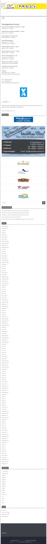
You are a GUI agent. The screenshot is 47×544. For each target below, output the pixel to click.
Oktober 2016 (4, 415)
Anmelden (4, 510)
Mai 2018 (4, 375)
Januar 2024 (4, 258)
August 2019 (4, 344)
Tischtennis (4, 494)
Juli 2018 (3, 371)
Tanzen (3, 492)
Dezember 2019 (5, 335)
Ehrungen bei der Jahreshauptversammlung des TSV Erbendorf (15, 215)
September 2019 (5, 342)
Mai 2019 (4, 350)
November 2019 (5, 337)
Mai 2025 (4, 232)
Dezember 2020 (5, 318)
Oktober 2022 (4, 281)
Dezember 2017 (5, 386)
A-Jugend (4, 475)
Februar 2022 (4, 295)
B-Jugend (4, 477)
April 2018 (4, 377)
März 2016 (4, 428)
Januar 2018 (4, 384)
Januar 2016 (4, 432)
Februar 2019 (4, 356)
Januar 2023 (4, 274)
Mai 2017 (4, 400)
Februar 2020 (4, 331)
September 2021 (5, 306)
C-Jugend (4, 479)
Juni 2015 (4, 447)
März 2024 (4, 253)
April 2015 (4, 451)
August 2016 (4, 419)
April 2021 (4, 314)
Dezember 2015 (5, 434)
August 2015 (4, 442)
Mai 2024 (4, 251)
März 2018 (4, 379)
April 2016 (4, 426)
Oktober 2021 (4, 304)
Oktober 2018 (4, 365)
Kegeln (3, 490)
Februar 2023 (4, 272)
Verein (3, 502)
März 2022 (4, 293)
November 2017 (5, 388)
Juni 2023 (4, 268)
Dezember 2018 (5, 360)
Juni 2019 (4, 348)
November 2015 (5, 436)
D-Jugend (4, 481)
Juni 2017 (4, 398)
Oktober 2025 (4, 228)
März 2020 (4, 329)
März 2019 (4, 354)
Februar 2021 (4, 316)
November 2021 (5, 302)
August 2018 (4, 369)
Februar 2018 (4, 381)
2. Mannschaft (5, 473)
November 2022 (5, 279)
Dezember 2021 (5, 300)
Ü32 (2, 500)
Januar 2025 (4, 239)
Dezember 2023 (5, 260)
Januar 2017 (4, 409)
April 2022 (4, 291)
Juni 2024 (4, 249)
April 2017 (4, 402)
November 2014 (5, 461)
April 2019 (4, 352)
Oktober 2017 (4, 390)
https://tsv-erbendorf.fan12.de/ (8, 110)
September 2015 (5, 440)
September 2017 (5, 392)
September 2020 (5, 325)
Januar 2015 (4, 457)
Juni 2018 (4, 373)
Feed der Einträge (5, 512)
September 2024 (5, 247)
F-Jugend (3, 485)
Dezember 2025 (5, 226)
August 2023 (4, 264)
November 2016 (5, 413)
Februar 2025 (4, 237)
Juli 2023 (3, 266)
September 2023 (5, 262)
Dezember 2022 (5, 276)
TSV (2, 496)
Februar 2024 (4, 255)
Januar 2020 (4, 333)
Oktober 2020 (4, 323)
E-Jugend (4, 483)
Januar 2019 (4, 358)
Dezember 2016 (5, 411)
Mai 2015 (4, 449)
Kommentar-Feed (5, 514)
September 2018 (5, 367)
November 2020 (5, 321)
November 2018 (5, 363)
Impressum (4, 533)
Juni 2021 (4, 312)
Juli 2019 (3, 346)
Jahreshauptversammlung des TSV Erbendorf (11, 217)
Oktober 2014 (4, 463)
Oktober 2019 (4, 339)
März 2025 (4, 234)
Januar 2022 (4, 297)
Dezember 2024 (5, 241)
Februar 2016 (4, 430)
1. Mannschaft (5, 471)
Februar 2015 (4, 455)
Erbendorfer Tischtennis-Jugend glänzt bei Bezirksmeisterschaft (15, 212)
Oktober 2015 (4, 438)
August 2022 (4, 285)
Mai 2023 (4, 270)
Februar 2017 (4, 407)
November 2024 (5, 243)
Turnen (3, 498)
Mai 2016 (4, 423)
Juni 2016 (4, 421)
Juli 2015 (3, 444)
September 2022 (5, 283)
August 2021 (4, 308)
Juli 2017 (3, 396)
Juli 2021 (3, 310)
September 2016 (5, 417)
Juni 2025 (4, 230)
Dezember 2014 (5, 459)
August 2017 (4, 394)
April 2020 (4, 327)
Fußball (3, 488)
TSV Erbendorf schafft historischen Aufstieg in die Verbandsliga (15, 210)
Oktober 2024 (4, 245)
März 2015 (4, 453)
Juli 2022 (3, 287)
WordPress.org (5, 516)
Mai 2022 (4, 289)
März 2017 (4, 405)
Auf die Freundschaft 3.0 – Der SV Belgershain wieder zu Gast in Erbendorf (18, 219)
